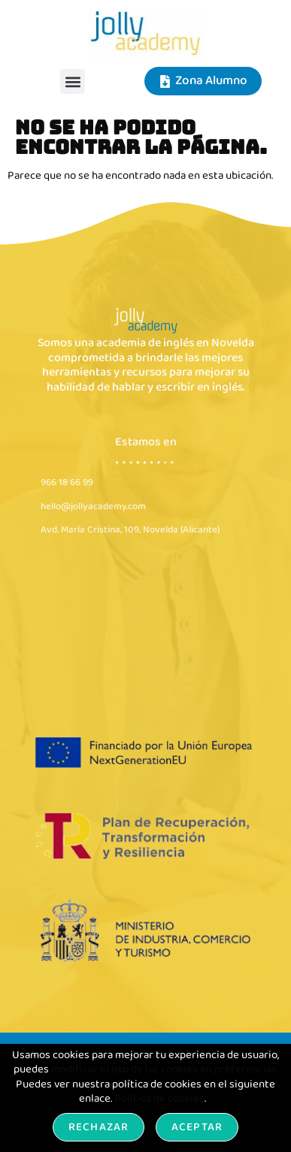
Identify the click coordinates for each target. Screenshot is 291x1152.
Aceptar (197, 1127)
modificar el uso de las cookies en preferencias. (164, 1069)
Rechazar (98, 1127)
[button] (72, 81)
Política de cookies (159, 1099)
